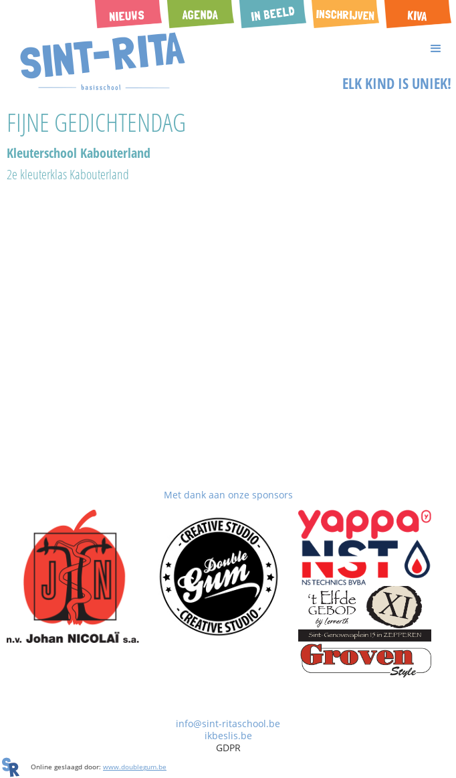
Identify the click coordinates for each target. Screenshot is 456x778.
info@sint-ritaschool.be (228, 723)
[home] (99, 61)
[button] (228, 49)
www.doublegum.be (134, 766)
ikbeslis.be (228, 735)
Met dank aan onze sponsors (228, 494)
